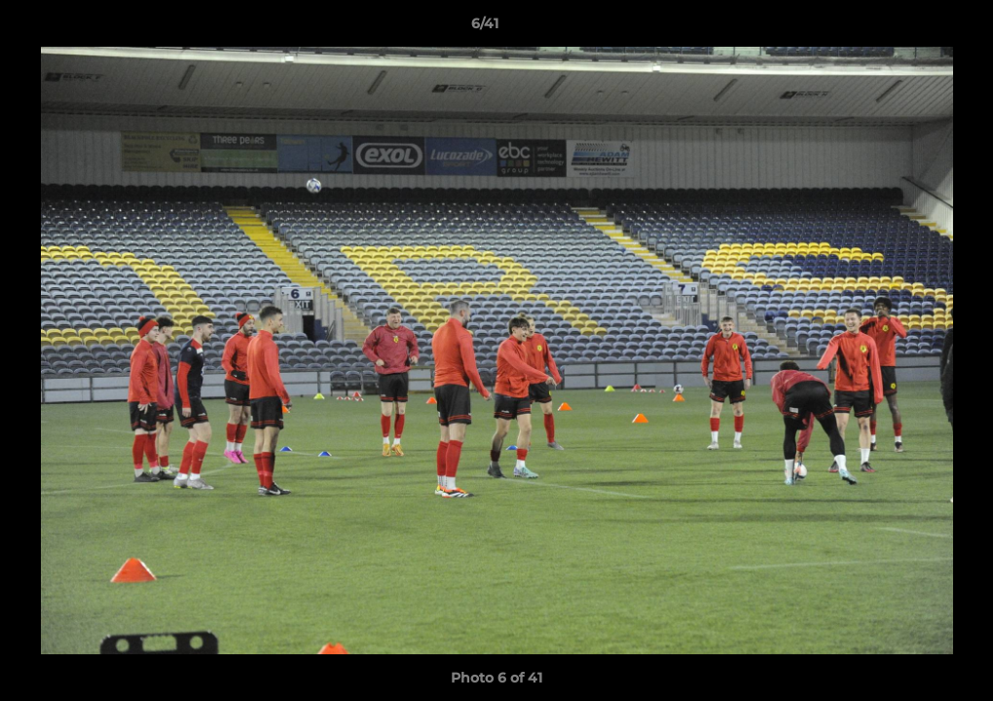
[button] (911, 28)
